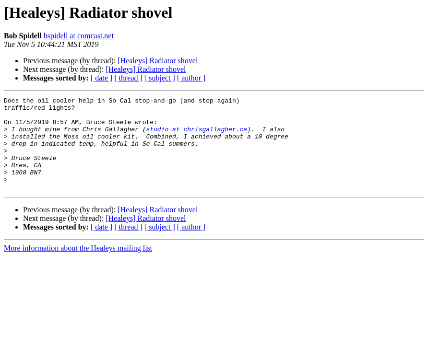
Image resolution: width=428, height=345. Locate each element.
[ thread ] (128, 78)
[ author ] (191, 78)
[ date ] (101, 78)
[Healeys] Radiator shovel (158, 61)
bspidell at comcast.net (79, 36)
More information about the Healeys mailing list (78, 267)
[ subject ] (159, 78)
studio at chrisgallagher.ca (196, 136)
